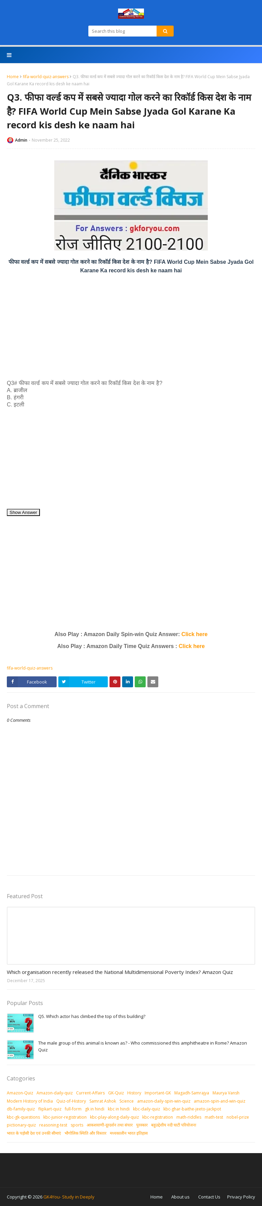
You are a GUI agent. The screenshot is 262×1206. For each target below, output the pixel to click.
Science (126, 1101)
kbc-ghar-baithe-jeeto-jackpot (192, 1109)
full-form (73, 1109)
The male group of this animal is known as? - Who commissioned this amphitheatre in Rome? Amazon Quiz (142, 1046)
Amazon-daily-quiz (55, 1093)
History (134, 1093)
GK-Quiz (116, 1093)
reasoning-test (53, 1125)
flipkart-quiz (49, 1109)
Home (13, 77)
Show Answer (23, 512)
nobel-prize (238, 1117)
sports (77, 1125)
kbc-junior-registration (65, 1117)
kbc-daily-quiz (146, 1109)
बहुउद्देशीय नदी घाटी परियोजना (173, 1125)
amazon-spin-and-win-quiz (219, 1101)
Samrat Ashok (102, 1101)
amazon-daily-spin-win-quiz (163, 1101)
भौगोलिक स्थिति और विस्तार (85, 1133)
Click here (194, 634)
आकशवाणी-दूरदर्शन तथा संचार (110, 1125)
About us (180, 1197)
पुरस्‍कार (142, 1125)
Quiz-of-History (71, 1101)
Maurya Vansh (226, 1093)
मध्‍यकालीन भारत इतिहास (129, 1133)
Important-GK (158, 1093)
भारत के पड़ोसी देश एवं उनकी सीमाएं (34, 1133)
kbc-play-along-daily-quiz (114, 1117)
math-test (214, 1117)
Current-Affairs (90, 1093)
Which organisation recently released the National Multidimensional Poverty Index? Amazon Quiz (120, 971)
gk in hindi (94, 1109)
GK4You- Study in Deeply (68, 1197)
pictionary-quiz (21, 1125)
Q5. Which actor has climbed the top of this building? (91, 1016)
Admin (21, 140)
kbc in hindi (119, 1109)
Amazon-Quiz (20, 1093)
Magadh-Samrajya (191, 1093)
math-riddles (188, 1117)
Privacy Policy (241, 1197)
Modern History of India (30, 1101)
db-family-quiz (21, 1109)
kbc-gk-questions (23, 1117)
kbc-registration (157, 1117)
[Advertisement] (131, 327)
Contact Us (209, 1197)
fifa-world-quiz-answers (46, 77)
